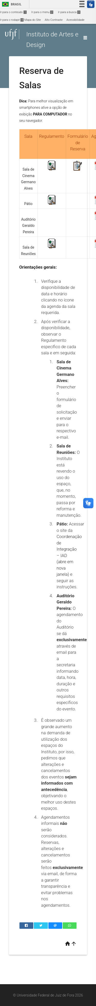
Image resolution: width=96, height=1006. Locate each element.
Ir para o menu (42, 12)
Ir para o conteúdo (13, 12)
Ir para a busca (69, 12)
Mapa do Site (32, 20)
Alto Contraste (54, 20)
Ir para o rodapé (12, 20)
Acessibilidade (75, 20)
